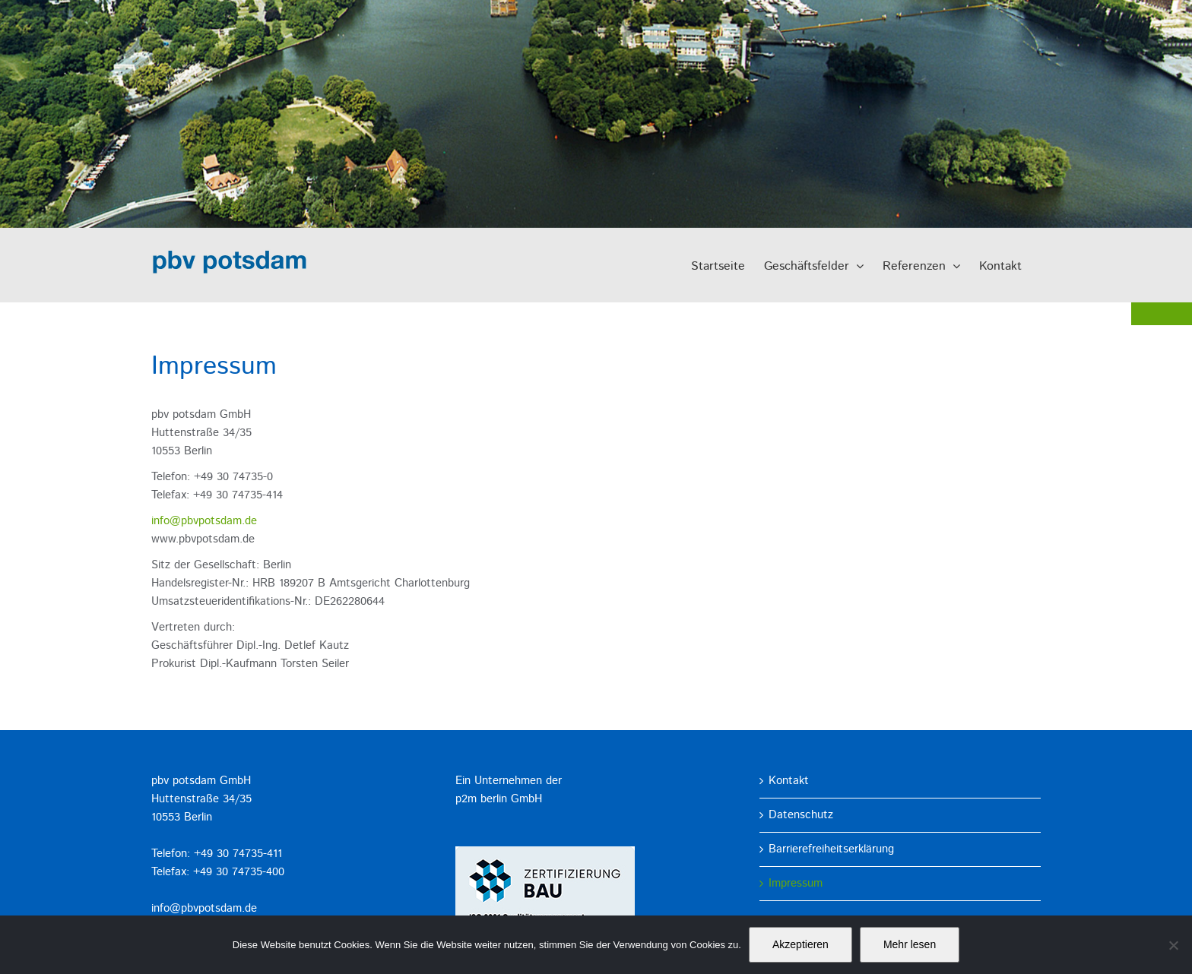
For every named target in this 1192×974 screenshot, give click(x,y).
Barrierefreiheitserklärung (831, 849)
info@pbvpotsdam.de (204, 521)
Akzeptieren (800, 944)
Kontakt (789, 781)
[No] (1173, 945)
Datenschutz (801, 815)
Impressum (796, 883)
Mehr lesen (909, 944)
